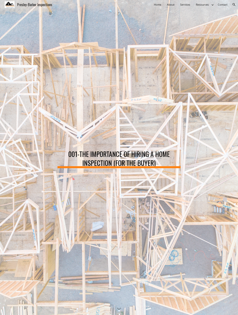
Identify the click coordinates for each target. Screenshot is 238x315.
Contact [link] (222, 4)
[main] (119, 158)
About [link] (171, 4)
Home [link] (157, 4)
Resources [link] (202, 4)
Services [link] (185, 4)
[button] (234, 5)
